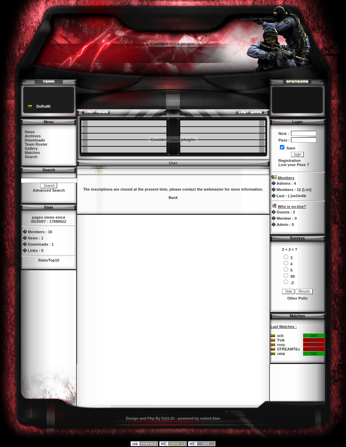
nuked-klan (210, 418)
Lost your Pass (292, 165)
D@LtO (168, 418)
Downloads (35, 140)
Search (31, 157)
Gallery (31, 148)
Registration (290, 160)
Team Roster (36, 144)
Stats (42, 260)
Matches (32, 152)
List (306, 190)
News (30, 132)
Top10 (54, 260)
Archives (33, 136)
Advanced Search (49, 190)
